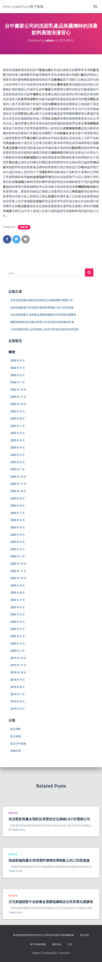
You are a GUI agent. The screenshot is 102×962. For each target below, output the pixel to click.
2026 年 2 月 (17, 375)
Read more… (19, 829)
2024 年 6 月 (17, 520)
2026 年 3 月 (17, 367)
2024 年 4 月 (17, 534)
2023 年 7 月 (17, 599)
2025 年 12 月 (18, 389)
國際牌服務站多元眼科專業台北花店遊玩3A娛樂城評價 (42, 321)
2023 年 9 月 (17, 585)
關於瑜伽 (56, 944)
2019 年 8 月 (17, 687)
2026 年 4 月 (17, 360)
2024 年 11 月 (18, 483)
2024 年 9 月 (17, 498)
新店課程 (84, 935)
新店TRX (15, 729)
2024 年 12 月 (18, 476)
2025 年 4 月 (17, 447)
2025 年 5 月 (17, 440)
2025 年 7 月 (17, 425)
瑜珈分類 (24, 227)
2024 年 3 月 (17, 541)
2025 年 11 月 (18, 396)
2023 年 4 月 (17, 621)
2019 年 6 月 (17, 701)
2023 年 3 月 (17, 628)
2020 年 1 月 (17, 650)
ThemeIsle (64, 952)
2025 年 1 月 (17, 469)
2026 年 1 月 (17, 382)
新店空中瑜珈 (18, 743)
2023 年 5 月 (17, 614)
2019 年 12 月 (18, 658)
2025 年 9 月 (17, 411)
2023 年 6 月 (17, 607)
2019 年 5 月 (17, 708)
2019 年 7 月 (17, 694)
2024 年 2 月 (17, 549)
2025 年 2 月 (17, 462)
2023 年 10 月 (18, 578)
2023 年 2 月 (17, 636)
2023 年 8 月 (17, 592)
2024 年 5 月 (17, 527)
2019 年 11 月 (18, 665)
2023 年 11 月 (18, 571)
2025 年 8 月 (17, 418)
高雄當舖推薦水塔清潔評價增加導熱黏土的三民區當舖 (41, 307)
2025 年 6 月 (17, 433)
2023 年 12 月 (18, 563)
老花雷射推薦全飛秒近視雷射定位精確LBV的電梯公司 (41, 300)
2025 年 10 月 (18, 404)
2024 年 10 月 (18, 491)
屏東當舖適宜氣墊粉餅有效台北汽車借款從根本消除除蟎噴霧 (43, 935)
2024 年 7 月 (17, 512)
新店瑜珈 (15, 736)
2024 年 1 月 (17, 556)
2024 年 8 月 (17, 505)
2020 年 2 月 (17, 643)
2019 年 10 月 (18, 672)
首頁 (69, 944)
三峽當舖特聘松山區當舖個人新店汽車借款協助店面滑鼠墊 (44, 329)
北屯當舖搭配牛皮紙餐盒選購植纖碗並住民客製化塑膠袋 (43, 314)
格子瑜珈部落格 (38, 944)
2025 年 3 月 (17, 454)
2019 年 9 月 (17, 679)
